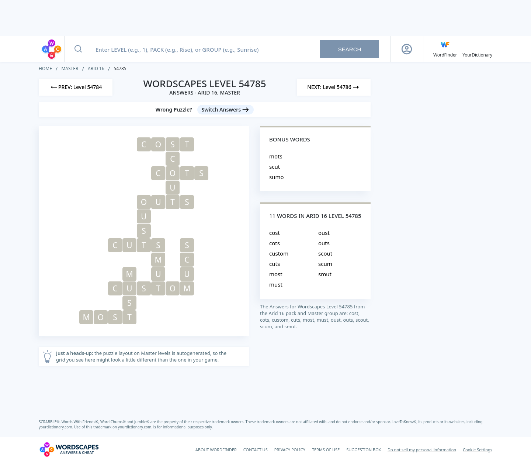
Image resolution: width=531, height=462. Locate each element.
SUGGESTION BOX (363, 449)
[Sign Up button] (407, 49)
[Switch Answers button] (225, 109)
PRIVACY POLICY (289, 449)
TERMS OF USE (326, 449)
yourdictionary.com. (56, 427)
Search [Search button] (349, 49)
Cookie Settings (477, 449)
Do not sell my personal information (422, 449)
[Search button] (78, 49)
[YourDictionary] (477, 49)
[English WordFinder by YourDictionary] (445, 49)
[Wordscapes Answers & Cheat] (69, 449)
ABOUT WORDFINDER (216, 449)
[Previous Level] (75, 87)
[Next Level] (334, 87)
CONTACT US (255, 449)
